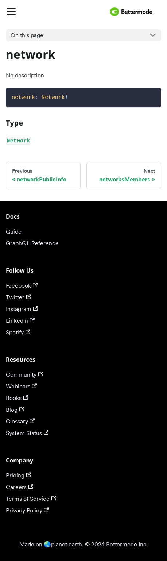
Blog (15, 409)
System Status (27, 433)
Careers (19, 487)
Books (17, 398)
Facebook (22, 285)
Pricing (18, 475)
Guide (14, 231)
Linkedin (20, 320)
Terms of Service (31, 498)
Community (24, 374)
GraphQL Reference (32, 243)
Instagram (22, 309)
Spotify (18, 332)
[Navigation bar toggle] (56, 11)
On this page (27, 35)
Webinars (21, 386)
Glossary (20, 421)
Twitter (18, 297)
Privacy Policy (27, 510)
